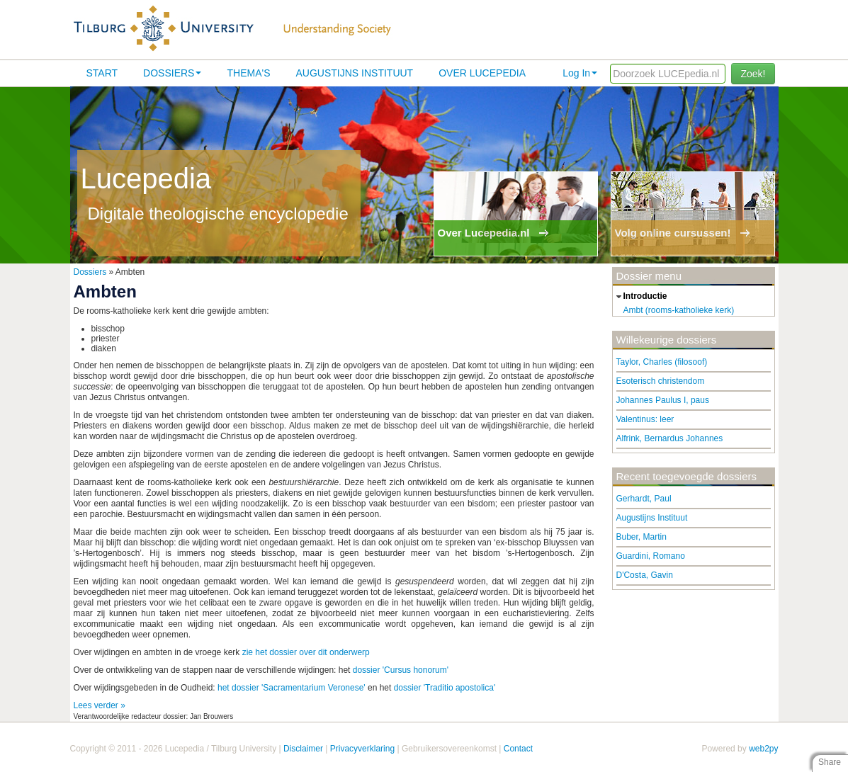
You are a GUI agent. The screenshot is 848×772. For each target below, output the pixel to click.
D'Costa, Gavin (644, 575)
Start (102, 73)
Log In (579, 73)
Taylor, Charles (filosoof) (662, 362)
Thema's (248, 73)
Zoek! (752, 73)
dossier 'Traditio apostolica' (445, 688)
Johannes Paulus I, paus (662, 400)
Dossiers (172, 73)
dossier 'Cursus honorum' (400, 670)
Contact (518, 749)
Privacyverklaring (362, 749)
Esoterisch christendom (660, 381)
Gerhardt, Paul (644, 499)
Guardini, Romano (650, 556)
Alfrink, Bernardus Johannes (669, 438)
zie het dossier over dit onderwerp (306, 652)
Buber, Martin (641, 537)
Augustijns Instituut (354, 73)
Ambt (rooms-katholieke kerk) (679, 310)
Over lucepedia (482, 73)
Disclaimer (303, 749)
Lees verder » (99, 705)
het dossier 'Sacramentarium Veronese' (291, 688)
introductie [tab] (640, 296)
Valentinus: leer (645, 419)
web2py (763, 749)
